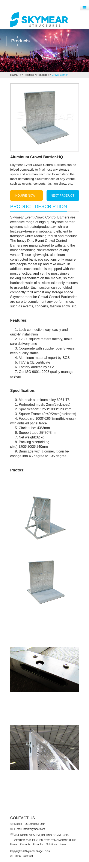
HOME (15, 74)
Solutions (51, 844)
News (63, 844)
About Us (38, 844)
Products (29, 74)
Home (13, 844)
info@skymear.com (33, 829)
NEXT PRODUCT (62, 195)
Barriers (42, 74)
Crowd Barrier (60, 74)
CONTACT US (22, 818)
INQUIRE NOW (25, 195)
